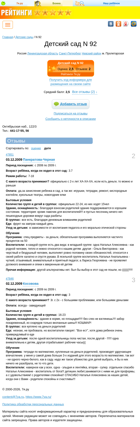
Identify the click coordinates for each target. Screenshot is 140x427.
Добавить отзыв (73, 104)
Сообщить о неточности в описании (70, 119)
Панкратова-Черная (39, 159)
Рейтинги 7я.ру (70, 74)
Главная (7, 37)
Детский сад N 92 (71, 63)
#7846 (10, 278)
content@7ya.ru (13, 397)
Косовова (30, 283)
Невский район (91, 53)
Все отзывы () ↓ (84, 92)
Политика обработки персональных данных (33, 404)
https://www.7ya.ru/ (38, 397)
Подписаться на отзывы (71, 113)
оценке (36, 148)
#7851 (10, 154)
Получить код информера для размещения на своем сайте (70, 82)
